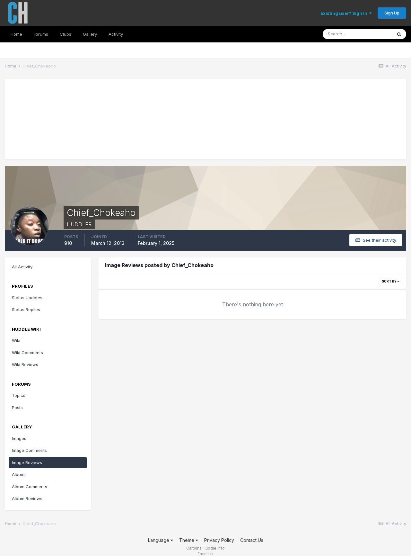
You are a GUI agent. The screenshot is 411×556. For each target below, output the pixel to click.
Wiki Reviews (25, 364)
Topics (18, 395)
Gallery (90, 34)
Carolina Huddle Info (205, 548)
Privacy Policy (219, 540)
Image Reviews (27, 462)
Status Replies (26, 309)
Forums (41, 34)
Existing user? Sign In (346, 13)
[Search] (357, 34)
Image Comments (29, 450)
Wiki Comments (27, 352)
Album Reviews (27, 498)
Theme (188, 540)
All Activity (22, 266)
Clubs (65, 34)
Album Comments (29, 486)
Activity (116, 34)
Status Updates (27, 297)
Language (160, 540)
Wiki (16, 340)
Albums (19, 474)
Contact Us (251, 540)
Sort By (390, 281)
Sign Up (391, 12)
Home (16, 34)
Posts (17, 407)
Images (19, 438)
